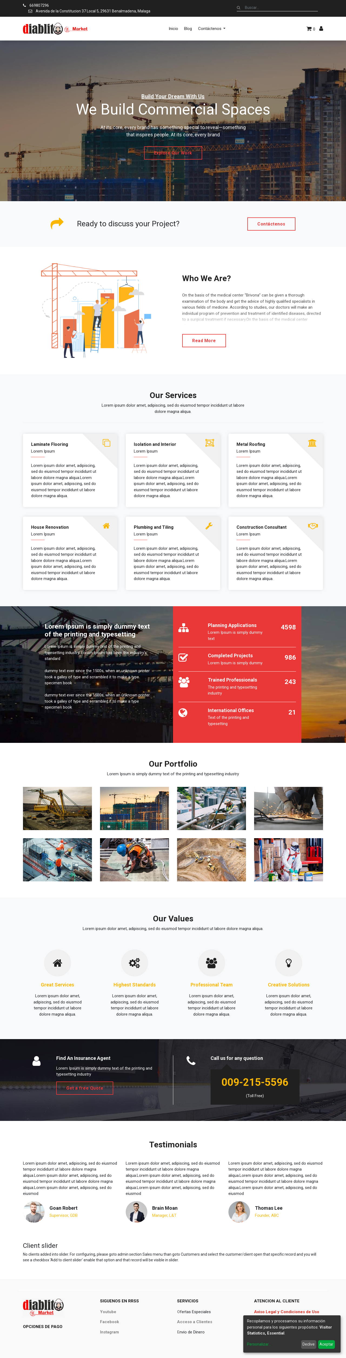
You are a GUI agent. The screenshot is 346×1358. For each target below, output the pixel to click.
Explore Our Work (173, 153)
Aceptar (326, 1344)
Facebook (109, 1321)
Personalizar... (259, 1344)
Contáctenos (271, 224)
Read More (204, 340)
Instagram (109, 1332)
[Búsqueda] (238, 7)
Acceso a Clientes (194, 1321)
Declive (308, 1344)
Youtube (108, 1311)
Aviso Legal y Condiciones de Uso (286, 1311)
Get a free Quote (84, 1088)
